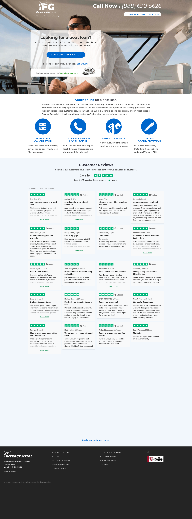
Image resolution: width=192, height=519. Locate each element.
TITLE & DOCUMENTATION (149, 140)
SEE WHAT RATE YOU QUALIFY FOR (142, 14)
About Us (55, 456)
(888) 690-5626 (10, 471)
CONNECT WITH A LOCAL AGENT (78, 140)
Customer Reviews (59, 468)
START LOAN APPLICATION (131, 54)
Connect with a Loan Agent (110, 452)
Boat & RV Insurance (107, 460)
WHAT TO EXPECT (113, 138)
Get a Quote (148, 63)
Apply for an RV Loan (108, 456)
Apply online (84, 100)
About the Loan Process (61, 460)
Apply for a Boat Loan (60, 452)
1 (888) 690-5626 (140, 6)
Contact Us (104, 464)
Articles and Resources (60, 464)
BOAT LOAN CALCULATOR (43, 140)
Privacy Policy (44, 482)
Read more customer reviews (96, 440)
